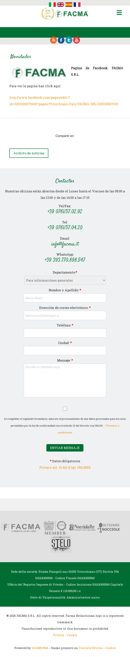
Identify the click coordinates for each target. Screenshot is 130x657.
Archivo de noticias (28, 153)
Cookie (72, 635)
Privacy (58, 635)
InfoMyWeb (40, 648)
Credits (110, 648)
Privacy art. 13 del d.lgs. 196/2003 (64, 467)
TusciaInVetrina (91, 648)
